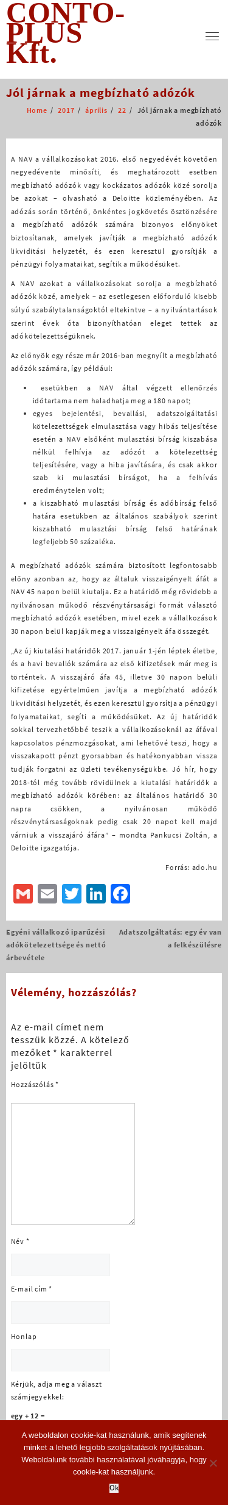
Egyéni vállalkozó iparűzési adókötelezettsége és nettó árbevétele (56, 944)
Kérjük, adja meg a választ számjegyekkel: (56, 1390)
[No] (213, 1463)
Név (20, 1241)
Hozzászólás (35, 1084)
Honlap (24, 1336)
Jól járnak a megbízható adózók (100, 92)
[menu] (212, 36)
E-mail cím (32, 1288)
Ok (114, 1488)
